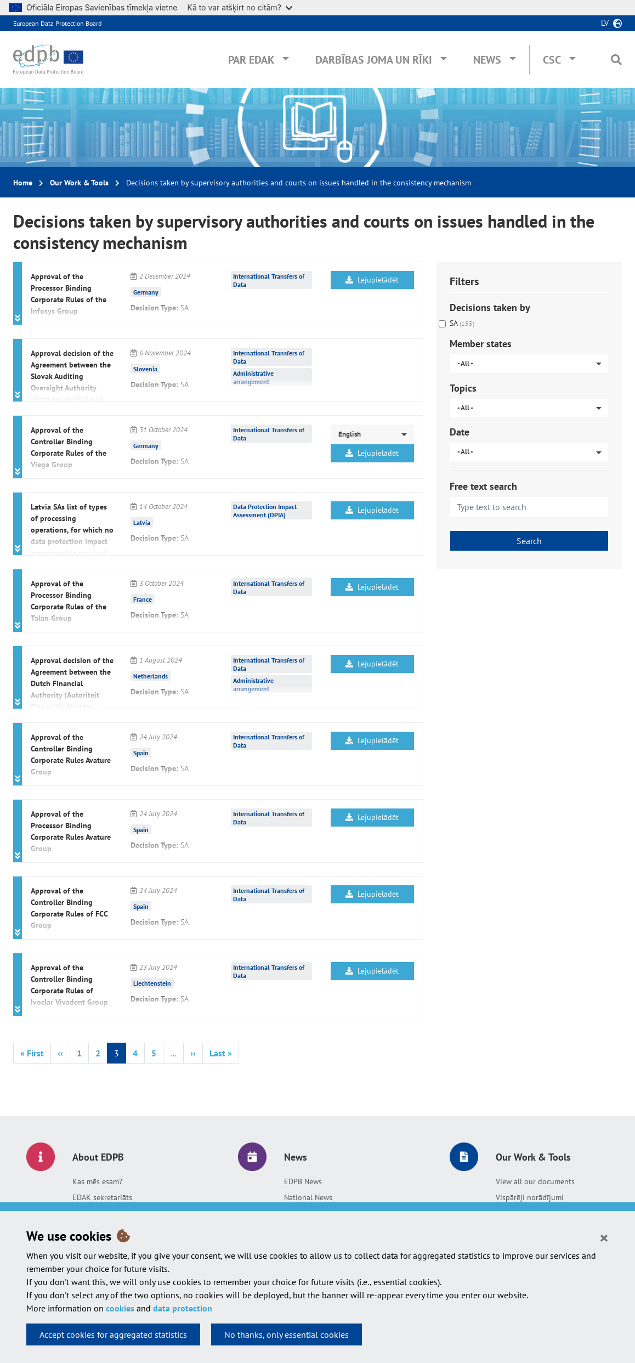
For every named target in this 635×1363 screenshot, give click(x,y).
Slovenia (145, 368)
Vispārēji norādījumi (530, 1197)
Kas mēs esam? (97, 1181)
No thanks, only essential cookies (286, 1334)
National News (308, 1197)
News (487, 60)
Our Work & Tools (79, 183)
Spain (141, 752)
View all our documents (535, 1181)
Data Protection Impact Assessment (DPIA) (265, 510)
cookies (120, 1308)
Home (22, 183)
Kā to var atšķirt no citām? (239, 7)
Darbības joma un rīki (373, 60)
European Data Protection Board (57, 23)
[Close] (604, 1237)
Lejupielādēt (372, 280)
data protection (182, 1308)
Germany (145, 291)
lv (605, 23)
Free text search (483, 486)
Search (529, 540)
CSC (552, 60)
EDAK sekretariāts (102, 1197)
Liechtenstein (152, 983)
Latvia (141, 522)
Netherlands (150, 675)
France (142, 599)
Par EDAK (251, 60)
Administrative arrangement (253, 377)
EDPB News (303, 1181)
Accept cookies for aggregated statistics (113, 1334)
